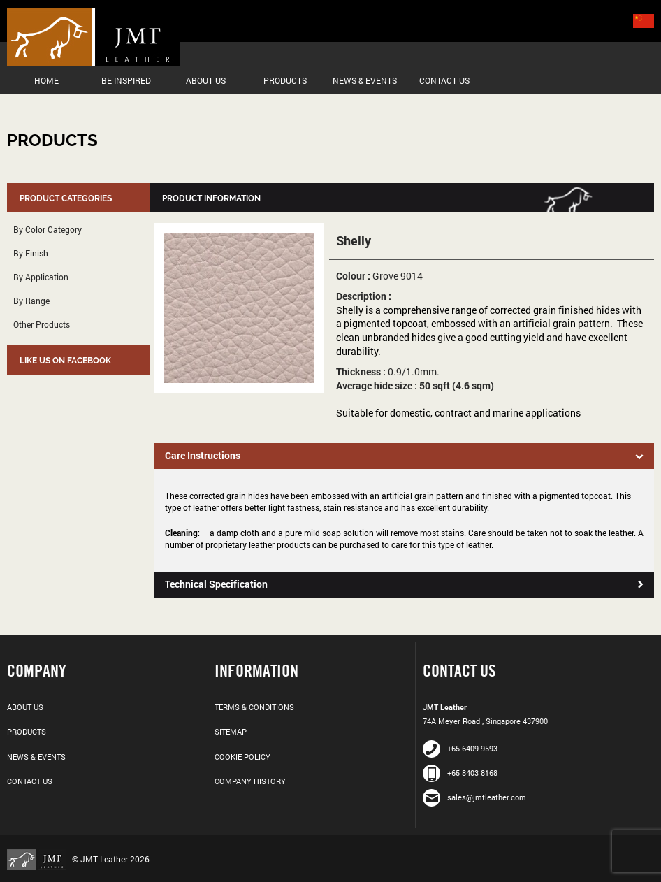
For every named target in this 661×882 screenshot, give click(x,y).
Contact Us (444, 80)
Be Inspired (126, 80)
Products (285, 80)
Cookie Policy (242, 756)
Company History (250, 781)
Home (46, 80)
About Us (206, 80)
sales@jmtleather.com (474, 797)
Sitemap (231, 731)
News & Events (365, 80)
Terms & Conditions (254, 707)
